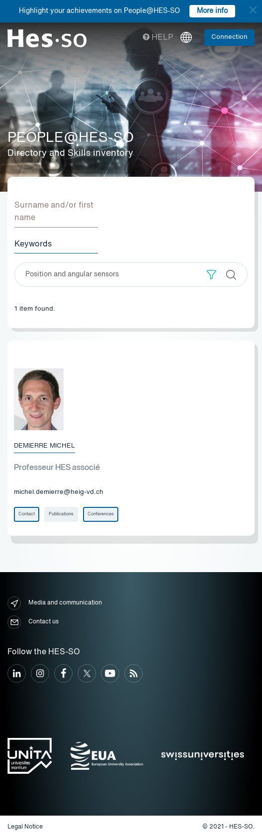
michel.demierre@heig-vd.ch (58, 492)
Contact (26, 514)
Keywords (33, 244)
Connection (229, 37)
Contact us (33, 622)
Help (158, 38)
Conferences (100, 514)
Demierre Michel (44, 446)
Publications (61, 514)
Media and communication (54, 603)
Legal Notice (25, 827)
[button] (211, 274)
